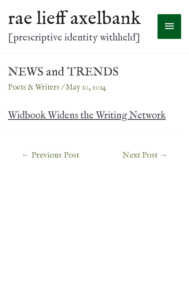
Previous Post (50, 155)
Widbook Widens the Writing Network (87, 115)
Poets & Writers (33, 87)
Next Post (145, 155)
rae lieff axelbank (74, 19)
